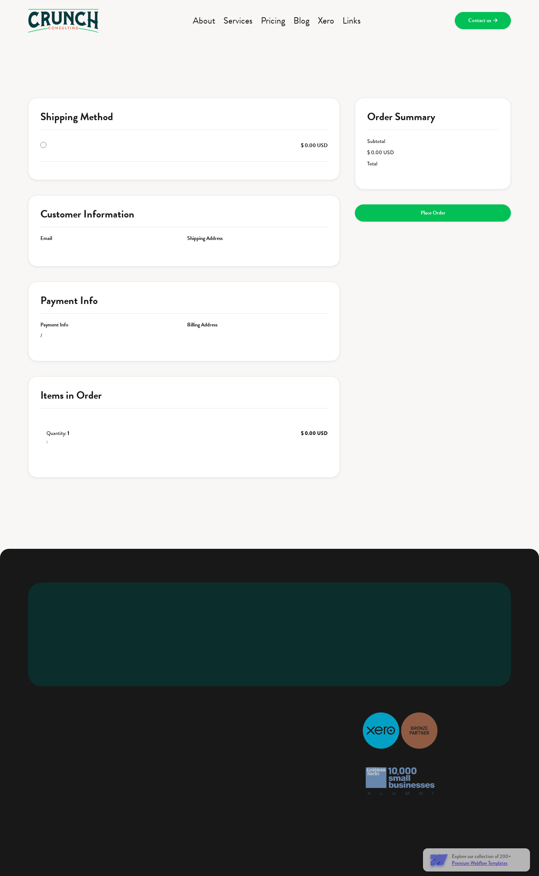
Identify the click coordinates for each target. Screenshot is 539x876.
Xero (326, 20)
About (204, 20)
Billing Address (202, 325)
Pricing (273, 20)
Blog (301, 20)
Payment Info (54, 325)
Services (238, 20)
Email (46, 238)
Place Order (433, 213)
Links (351, 20)
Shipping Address (205, 238)
